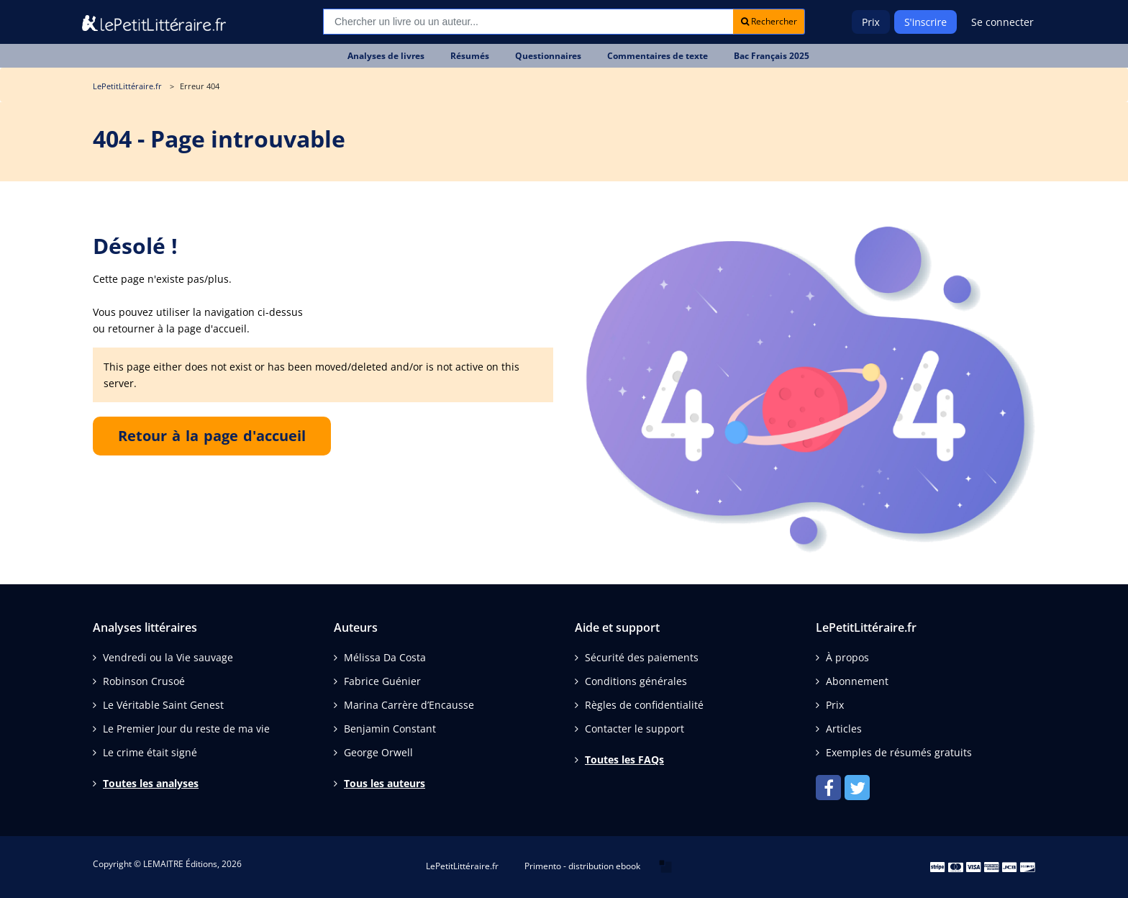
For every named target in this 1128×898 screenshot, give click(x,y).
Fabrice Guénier (382, 681)
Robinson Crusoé (144, 681)
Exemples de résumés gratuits (899, 752)
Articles (844, 728)
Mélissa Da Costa (385, 657)
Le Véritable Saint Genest (163, 705)
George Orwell (378, 752)
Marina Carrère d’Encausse (409, 705)
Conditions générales (636, 681)
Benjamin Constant (390, 728)
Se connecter (1002, 22)
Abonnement (857, 681)
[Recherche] (528, 22)
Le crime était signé (150, 752)
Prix (871, 22)
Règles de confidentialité (644, 705)
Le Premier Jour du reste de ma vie (186, 728)
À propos (847, 657)
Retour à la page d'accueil (212, 435)
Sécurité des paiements (642, 657)
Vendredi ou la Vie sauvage (168, 657)
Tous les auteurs (384, 783)
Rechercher (769, 21)
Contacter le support (634, 728)
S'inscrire (925, 22)
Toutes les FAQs (624, 759)
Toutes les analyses (151, 783)
